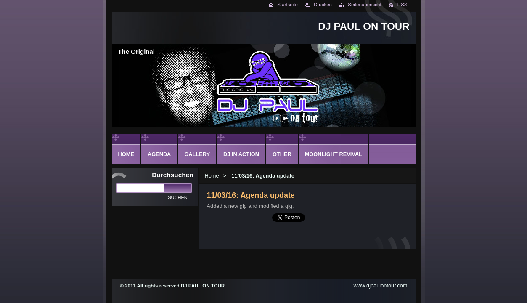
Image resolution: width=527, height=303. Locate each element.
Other (282, 154)
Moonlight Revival (333, 154)
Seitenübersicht (364, 4)
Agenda (159, 154)
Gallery (197, 154)
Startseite (287, 4)
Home (212, 176)
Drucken (323, 4)
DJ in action (241, 154)
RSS (402, 4)
